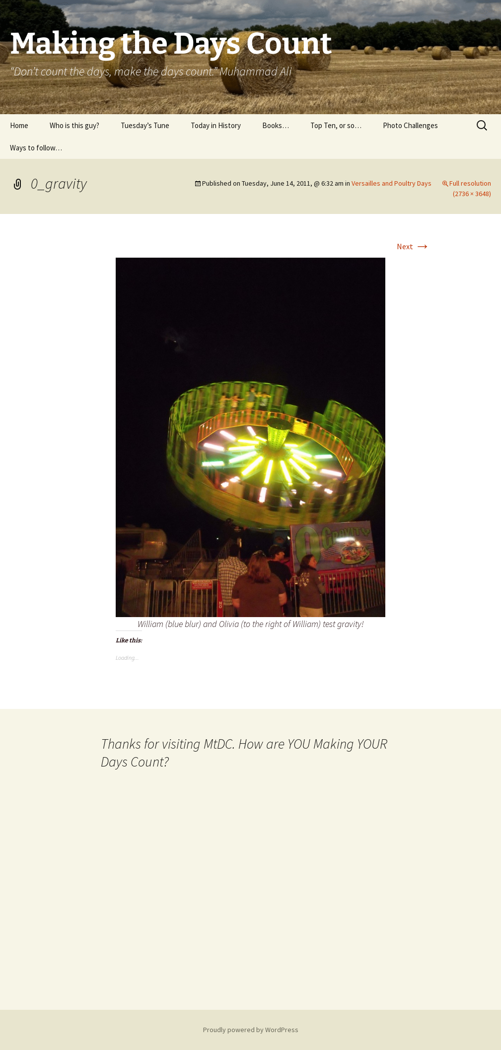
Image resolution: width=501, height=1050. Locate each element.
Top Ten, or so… (335, 125)
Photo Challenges (410, 125)
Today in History (216, 125)
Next (413, 246)
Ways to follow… (36, 147)
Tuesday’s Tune (145, 125)
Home (19, 125)
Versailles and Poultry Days (391, 183)
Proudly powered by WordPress (250, 1029)
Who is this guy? (74, 125)
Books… (275, 125)
